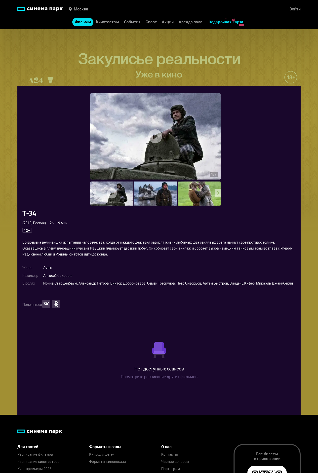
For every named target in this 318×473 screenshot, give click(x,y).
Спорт (151, 22)
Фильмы (83, 22)
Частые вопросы (175, 462)
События (132, 22)
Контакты (169, 454)
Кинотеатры (107, 22)
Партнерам (170, 469)
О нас (166, 446)
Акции (168, 22)
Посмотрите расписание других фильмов (159, 376)
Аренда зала (190, 22)
